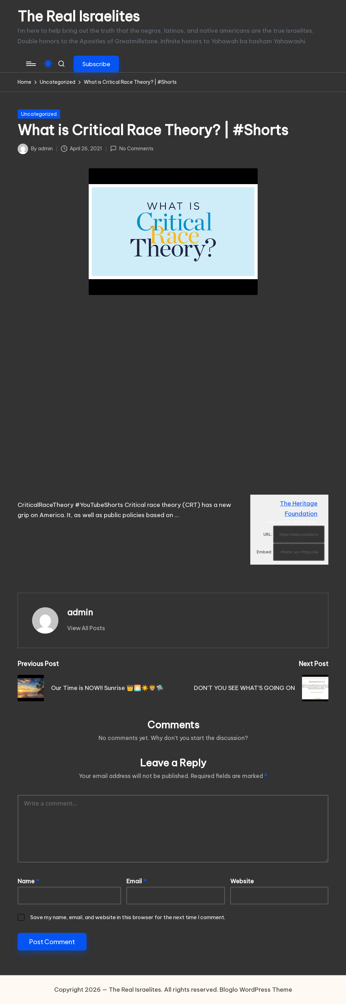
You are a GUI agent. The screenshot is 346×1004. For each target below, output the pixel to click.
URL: (267, 534)
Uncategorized (39, 114)
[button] (96, 64)
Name (28, 881)
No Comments (131, 148)
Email (136, 881)
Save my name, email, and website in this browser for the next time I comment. (127, 917)
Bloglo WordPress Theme (256, 989)
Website (242, 881)
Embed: (264, 552)
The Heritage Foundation (298, 509)
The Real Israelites (79, 16)
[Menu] (30, 63)
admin (80, 612)
